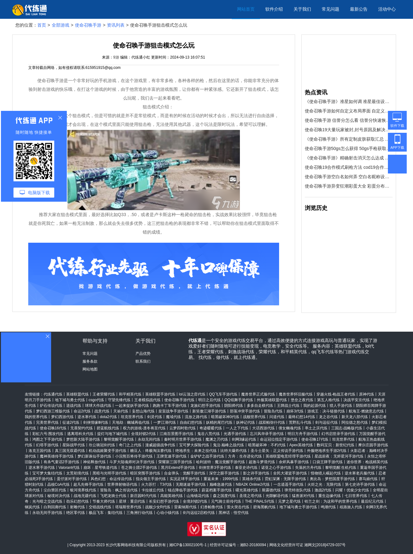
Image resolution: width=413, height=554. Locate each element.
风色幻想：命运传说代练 (111, 479)
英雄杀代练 (251, 479)
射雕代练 (77, 507)
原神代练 (366, 394)
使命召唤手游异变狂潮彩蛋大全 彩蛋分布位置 (349, 186)
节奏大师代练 (104, 501)
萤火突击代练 (238, 507)
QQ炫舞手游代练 (239, 400)
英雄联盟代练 (77, 394)
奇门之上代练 (130, 445)
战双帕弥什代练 (272, 422)
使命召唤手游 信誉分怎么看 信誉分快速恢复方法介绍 (349, 120)
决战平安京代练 (356, 400)
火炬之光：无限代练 (324, 484)
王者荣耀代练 (104, 394)
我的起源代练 (314, 405)
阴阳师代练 (233, 405)
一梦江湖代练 (164, 422)
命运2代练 (82, 411)
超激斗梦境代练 (262, 462)
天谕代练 (120, 411)
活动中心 (387, 9)
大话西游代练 (263, 428)
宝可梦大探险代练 (194, 445)
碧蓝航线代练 (108, 428)
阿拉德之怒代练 (355, 422)
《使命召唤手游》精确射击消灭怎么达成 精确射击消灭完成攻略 (349, 157)
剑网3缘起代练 (244, 439)
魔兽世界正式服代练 (258, 394)
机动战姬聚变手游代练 (107, 450)
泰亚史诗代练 (246, 467)
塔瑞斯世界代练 (128, 507)
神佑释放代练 (94, 462)
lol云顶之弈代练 (192, 394)
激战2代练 (323, 490)
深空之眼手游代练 (224, 473)
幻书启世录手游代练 (338, 434)
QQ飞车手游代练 (223, 394)
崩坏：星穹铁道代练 (100, 467)
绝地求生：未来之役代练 (196, 450)
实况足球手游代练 (185, 479)
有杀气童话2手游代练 (62, 462)
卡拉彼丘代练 (152, 490)
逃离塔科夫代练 (80, 434)
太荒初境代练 (77, 473)
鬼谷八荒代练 (208, 434)
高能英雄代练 (171, 496)
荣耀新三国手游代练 (175, 462)
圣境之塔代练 (250, 496)
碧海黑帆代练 (264, 507)
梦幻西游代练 (62, 417)
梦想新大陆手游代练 (83, 439)
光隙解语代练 (277, 496)
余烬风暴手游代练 (294, 462)
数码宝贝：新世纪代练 (335, 445)
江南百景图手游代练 (176, 434)
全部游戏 (60, 25)
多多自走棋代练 (260, 405)
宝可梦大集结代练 (47, 473)
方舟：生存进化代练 (245, 456)
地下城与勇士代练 (70, 400)
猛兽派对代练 (303, 496)
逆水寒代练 (86, 417)
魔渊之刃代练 (216, 439)
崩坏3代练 (295, 411)
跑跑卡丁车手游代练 (170, 405)
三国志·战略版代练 (346, 428)
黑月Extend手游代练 (178, 467)
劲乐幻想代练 (77, 501)
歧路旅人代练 (351, 507)
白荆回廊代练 (55, 507)
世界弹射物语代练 (122, 484)
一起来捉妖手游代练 (132, 405)
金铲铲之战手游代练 (207, 456)
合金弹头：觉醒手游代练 (184, 473)
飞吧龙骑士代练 (113, 496)
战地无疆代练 (85, 496)
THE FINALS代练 (259, 501)
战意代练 (101, 411)
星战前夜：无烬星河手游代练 (339, 456)
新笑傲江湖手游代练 (209, 411)
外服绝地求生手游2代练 (327, 450)
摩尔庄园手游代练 (373, 445)
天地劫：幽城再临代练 (131, 422)
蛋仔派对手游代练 (72, 479)
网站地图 (90, 369)
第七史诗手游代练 (360, 484)
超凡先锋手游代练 (88, 484)
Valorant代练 (69, 467)
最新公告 (359, 9)
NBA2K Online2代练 (253, 484)
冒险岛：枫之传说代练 (119, 490)
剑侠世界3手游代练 (215, 467)
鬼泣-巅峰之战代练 (228, 445)
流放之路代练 (196, 417)
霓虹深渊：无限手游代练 (285, 479)
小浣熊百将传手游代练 (134, 456)
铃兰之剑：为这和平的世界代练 (330, 501)
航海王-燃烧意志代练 (366, 411)
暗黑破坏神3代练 (225, 417)
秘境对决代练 (58, 496)
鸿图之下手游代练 (47, 439)
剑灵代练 (154, 417)
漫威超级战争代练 (160, 445)
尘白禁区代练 (55, 490)
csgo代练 (96, 400)
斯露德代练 (271, 490)
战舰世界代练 (254, 417)
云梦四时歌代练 (182, 428)
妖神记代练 (245, 422)
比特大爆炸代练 (233, 450)
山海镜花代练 (198, 496)
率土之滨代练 (316, 428)
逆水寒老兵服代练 (360, 473)
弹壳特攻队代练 (297, 490)
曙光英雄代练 (247, 490)
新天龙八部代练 (355, 417)
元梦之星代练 (289, 501)
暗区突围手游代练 (145, 473)
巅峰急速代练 (220, 484)
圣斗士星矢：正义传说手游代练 (277, 450)
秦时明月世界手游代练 (183, 439)
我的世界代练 (36, 417)
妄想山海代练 (143, 411)
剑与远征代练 (326, 422)
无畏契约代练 (81, 428)
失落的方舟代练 (308, 467)
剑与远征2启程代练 (199, 512)
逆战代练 (73, 405)
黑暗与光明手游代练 (109, 473)
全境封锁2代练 (143, 434)
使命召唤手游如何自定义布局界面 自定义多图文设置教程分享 (349, 110)
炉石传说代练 (51, 405)
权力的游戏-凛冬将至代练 (144, 428)
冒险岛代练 (273, 411)
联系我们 (143, 361)
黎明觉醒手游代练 (119, 439)
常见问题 (330, 9)
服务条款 (90, 361)
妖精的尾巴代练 (219, 422)
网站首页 (246, 9)
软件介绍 (274, 9)
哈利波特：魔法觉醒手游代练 (220, 462)
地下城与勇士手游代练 (298, 507)
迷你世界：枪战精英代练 (367, 462)
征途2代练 (71, 422)
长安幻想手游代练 (164, 501)
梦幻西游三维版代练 (53, 411)
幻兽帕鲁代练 (211, 507)
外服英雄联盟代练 (272, 400)
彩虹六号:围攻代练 (47, 434)
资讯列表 (115, 25)
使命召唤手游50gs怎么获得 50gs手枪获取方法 (349, 148)
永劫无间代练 (149, 439)
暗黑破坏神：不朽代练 (267, 445)
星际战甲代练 (73, 445)
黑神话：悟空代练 (234, 512)
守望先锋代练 (119, 400)
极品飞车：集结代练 (106, 512)
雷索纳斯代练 (185, 507)
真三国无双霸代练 (70, 450)
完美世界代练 (47, 422)
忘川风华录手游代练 (267, 434)
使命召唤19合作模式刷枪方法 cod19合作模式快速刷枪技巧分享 (349, 167)
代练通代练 (53, 394)
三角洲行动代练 (139, 512)
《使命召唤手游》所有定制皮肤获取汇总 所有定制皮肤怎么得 (349, 139)
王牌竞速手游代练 (171, 456)
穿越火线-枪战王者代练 (335, 394)
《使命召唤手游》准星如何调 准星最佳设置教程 (349, 101)
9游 (116, 57)
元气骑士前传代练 (226, 501)
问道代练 (276, 417)
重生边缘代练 (329, 496)
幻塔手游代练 (47, 445)
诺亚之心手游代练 (276, 467)
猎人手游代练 (341, 405)
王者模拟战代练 (147, 400)
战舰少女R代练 (158, 507)
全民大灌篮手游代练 (290, 473)
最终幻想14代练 (301, 417)
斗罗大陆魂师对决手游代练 (132, 462)
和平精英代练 (130, 394)
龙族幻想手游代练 (205, 405)
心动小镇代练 (167, 512)
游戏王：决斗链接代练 (326, 411)
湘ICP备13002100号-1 (188, 545)
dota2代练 (108, 417)
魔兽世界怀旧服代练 (296, 394)
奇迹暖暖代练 (210, 428)
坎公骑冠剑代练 (102, 445)
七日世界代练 (356, 496)
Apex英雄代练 (301, 445)
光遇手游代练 (235, 434)
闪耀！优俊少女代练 (352, 490)
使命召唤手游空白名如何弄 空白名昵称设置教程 (349, 176)
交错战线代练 (100, 507)
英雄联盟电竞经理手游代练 (288, 456)
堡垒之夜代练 (302, 400)
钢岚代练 (32, 507)
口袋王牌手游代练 (328, 462)
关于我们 (302, 9)
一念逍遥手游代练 (288, 484)
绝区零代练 (75, 512)
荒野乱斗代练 (300, 422)
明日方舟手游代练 (303, 434)
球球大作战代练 (98, 405)
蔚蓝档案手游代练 (217, 490)
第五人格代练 (328, 400)
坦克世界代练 (132, 417)
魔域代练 (173, 417)
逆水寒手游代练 (42, 467)
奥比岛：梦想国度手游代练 (332, 479)
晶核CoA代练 (58, 484)
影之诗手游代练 (256, 473)
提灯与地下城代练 (112, 434)
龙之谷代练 (328, 417)
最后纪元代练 (372, 501)
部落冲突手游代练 (245, 411)
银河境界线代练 (83, 490)
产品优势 (143, 353)
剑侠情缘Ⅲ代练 (95, 422)
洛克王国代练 (40, 450)
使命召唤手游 (88, 25)
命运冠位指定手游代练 (279, 439)
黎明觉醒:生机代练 (340, 467)
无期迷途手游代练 (191, 484)
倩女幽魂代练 (289, 428)
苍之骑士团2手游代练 (139, 467)
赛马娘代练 (368, 479)
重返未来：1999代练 (221, 479)
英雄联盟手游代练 (160, 394)
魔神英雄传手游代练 (57, 456)
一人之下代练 (237, 428)
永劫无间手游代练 (47, 512)
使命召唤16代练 (53, 428)
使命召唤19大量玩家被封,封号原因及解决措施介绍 (349, 129)
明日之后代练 (209, 400)
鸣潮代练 (328, 507)
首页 (41, 25)
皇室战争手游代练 (173, 411)
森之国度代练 (224, 496)
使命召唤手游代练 (179, 400)
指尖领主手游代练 (151, 479)
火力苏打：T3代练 (156, 484)
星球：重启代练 (132, 501)
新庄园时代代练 (143, 496)
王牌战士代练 (288, 405)
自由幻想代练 (191, 422)
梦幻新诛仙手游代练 (94, 456)
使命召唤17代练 (314, 439)
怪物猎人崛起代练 (326, 473)
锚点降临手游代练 (183, 490)
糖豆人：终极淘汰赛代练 (151, 450)
